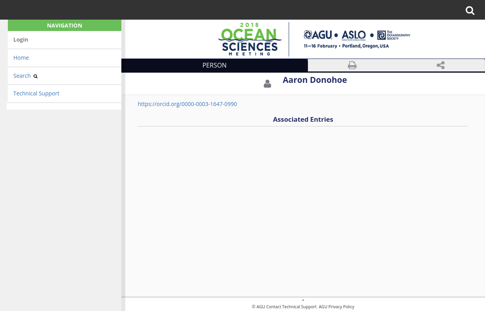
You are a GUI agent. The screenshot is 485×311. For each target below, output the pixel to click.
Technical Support (36, 93)
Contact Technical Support (291, 307)
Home (21, 57)
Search (25, 75)
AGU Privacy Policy (336, 307)
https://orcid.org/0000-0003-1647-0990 (187, 104)
